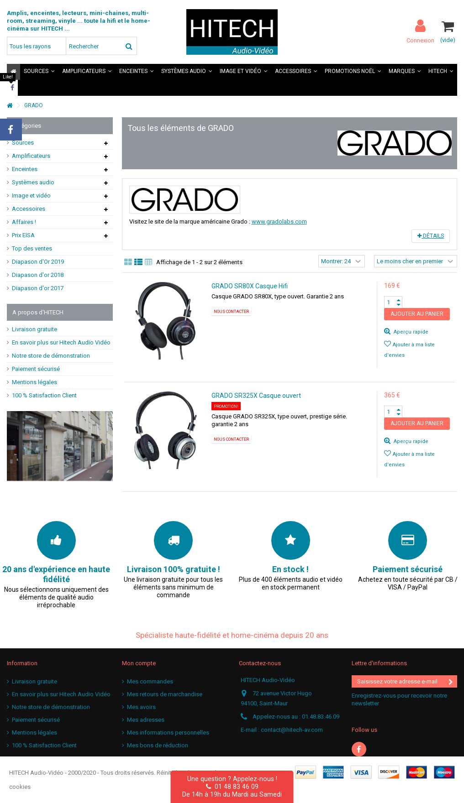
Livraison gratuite (34, 329)
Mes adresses (145, 719)
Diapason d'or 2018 (37, 274)
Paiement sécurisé (36, 368)
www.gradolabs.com (279, 221)
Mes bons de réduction (157, 745)
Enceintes (24, 169)
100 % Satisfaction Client (44, 395)
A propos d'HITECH (37, 312)
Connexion (420, 40)
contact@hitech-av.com (292, 729)
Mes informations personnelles (168, 732)
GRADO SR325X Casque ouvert (256, 395)
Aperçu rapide (410, 332)
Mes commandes (150, 681)
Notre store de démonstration (51, 355)
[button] (39, 72)
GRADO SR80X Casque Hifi (249, 286)
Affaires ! (24, 222)
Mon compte (139, 663)
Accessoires (28, 208)
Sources (23, 142)
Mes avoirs (141, 707)
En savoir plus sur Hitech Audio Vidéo (61, 342)
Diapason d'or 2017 (37, 288)
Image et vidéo (31, 195)
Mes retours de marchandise (164, 694)
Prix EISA (23, 235)
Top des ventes (32, 248)
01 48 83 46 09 (232, 786)
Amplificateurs (31, 155)
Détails (430, 236)
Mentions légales (34, 382)
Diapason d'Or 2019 (38, 261)
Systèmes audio (33, 182)
